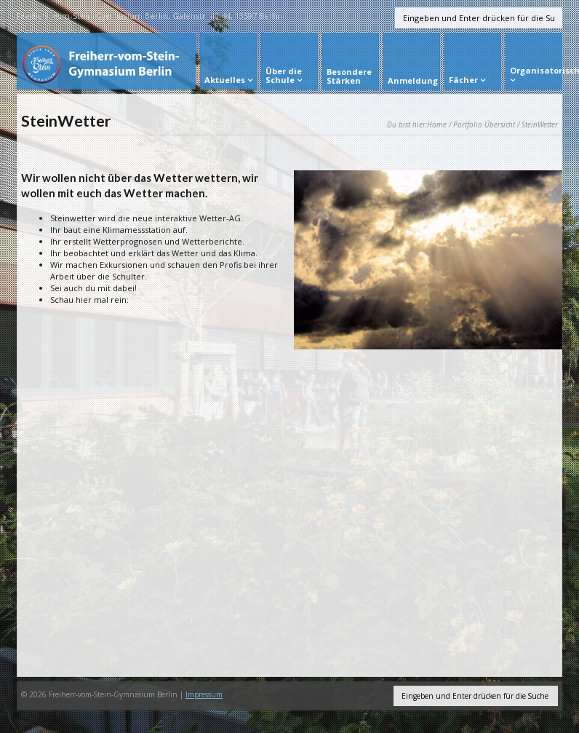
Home (437, 124)
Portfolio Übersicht (484, 124)
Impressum (204, 694)
